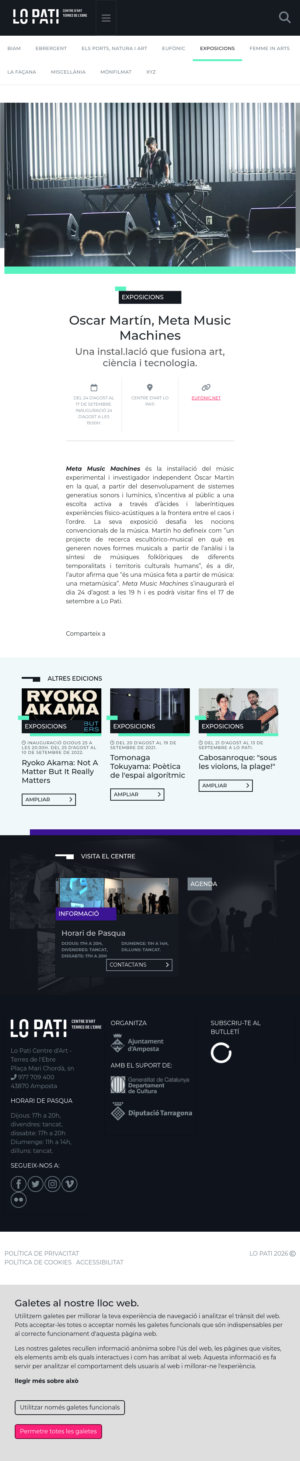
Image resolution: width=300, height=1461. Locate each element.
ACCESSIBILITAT (100, 1262)
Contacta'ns (139, 964)
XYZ (151, 72)
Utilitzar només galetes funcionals (70, 1407)
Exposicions (217, 48)
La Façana (21, 72)
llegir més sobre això (47, 1380)
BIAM (14, 48)
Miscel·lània (68, 72)
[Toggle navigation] (106, 18)
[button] (285, 18)
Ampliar (48, 799)
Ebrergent (51, 48)
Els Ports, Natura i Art (114, 48)
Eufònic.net (206, 397)
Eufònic (173, 48)
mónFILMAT (116, 72)
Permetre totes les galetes (58, 1431)
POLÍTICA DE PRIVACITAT (41, 1253)
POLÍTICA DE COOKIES (37, 1262)
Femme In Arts (270, 48)
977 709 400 (32, 1077)
